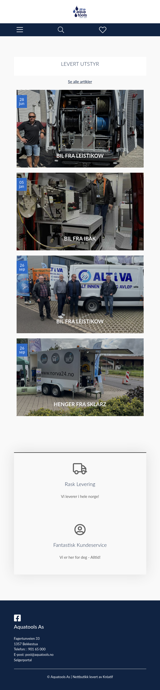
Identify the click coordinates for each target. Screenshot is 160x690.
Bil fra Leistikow (80, 155)
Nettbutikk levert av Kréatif (93, 677)
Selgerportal (23, 660)
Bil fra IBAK (80, 238)
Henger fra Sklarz (80, 404)
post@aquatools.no (39, 654)
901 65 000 (36, 649)
